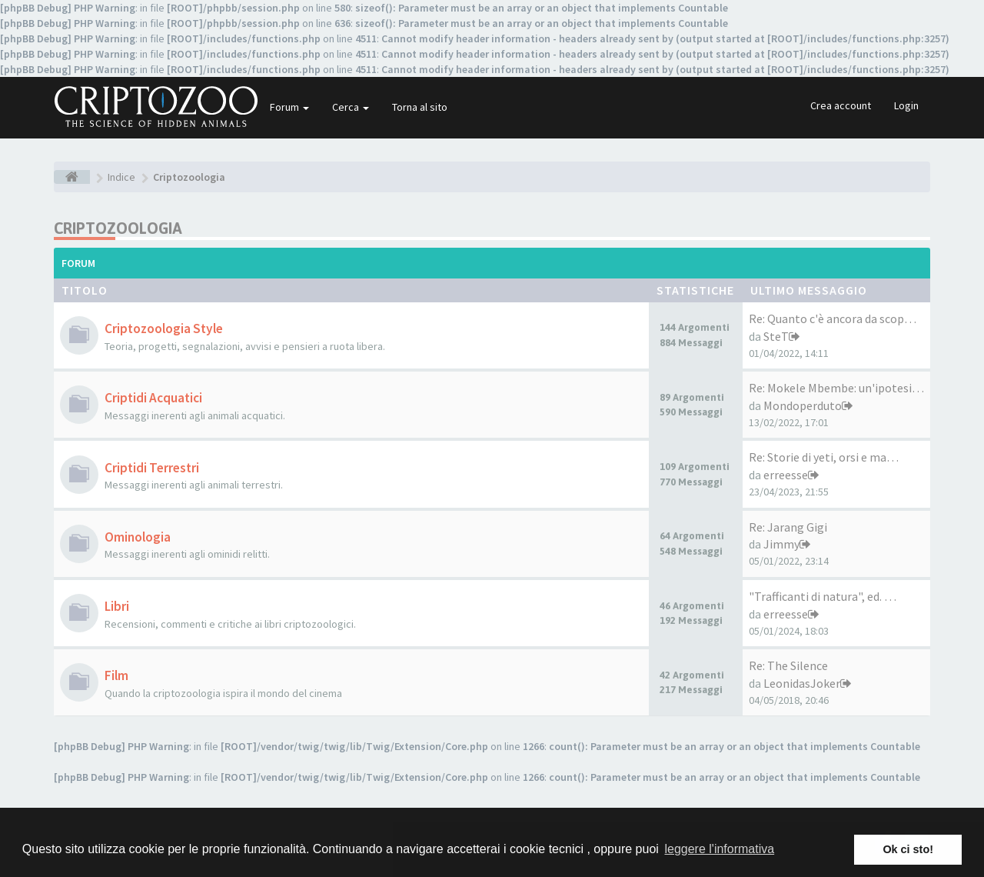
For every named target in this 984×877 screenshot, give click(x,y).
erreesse (785, 474)
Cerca (350, 107)
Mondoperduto (802, 405)
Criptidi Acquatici (153, 397)
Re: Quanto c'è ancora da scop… (832, 318)
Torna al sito (419, 107)
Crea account (840, 105)
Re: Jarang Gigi (788, 527)
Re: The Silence (788, 665)
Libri (117, 606)
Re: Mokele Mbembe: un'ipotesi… (836, 387)
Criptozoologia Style (164, 328)
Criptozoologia (118, 228)
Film (116, 675)
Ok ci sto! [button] (908, 849)
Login (906, 105)
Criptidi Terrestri (152, 467)
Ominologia (138, 537)
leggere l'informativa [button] (719, 848)
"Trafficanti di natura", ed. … (822, 596)
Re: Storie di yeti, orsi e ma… (824, 457)
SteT (776, 336)
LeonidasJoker (801, 683)
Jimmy (781, 544)
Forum (289, 107)
